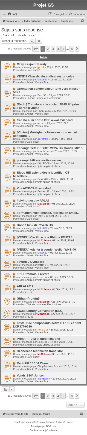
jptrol (41, 67)
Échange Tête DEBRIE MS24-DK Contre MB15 (50, 148)
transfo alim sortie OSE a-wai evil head (45, 120)
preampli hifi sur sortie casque (39, 160)
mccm (41, 123)
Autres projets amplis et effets (43, 166)
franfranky (44, 378)
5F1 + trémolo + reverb (33, 274)
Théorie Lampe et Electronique (43, 98)
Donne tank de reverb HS (35, 225)
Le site (30, 292)
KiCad (29, 316)
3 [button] (53, 49)
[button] (35, 49)
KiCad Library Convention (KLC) (40, 310)
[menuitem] (12, 14)
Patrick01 (43, 179)
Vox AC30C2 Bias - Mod (34, 188)
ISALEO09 (43, 163)
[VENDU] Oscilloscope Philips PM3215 (44, 237)
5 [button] (63, 49)
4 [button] (58, 49)
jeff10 (41, 264)
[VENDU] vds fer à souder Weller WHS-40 (46, 249)
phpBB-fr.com (49, 426)
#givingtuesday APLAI (33, 200)
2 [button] (48, 49)
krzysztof (42, 277)
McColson (44, 203)
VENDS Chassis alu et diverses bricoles (45, 76)
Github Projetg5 (28, 298)
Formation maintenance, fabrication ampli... (48, 212)
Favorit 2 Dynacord (30, 261)
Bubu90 (42, 95)
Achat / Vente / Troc (37, 82)
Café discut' (33, 70)
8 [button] (71, 49)
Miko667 (42, 79)
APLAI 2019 (25, 286)
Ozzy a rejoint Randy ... (33, 64)
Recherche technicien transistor (40, 351)
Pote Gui (43, 329)
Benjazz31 (43, 191)
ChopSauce (44, 111)
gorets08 (43, 139)
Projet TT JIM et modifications (38, 338)
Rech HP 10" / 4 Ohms (33, 363)
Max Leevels (45, 151)
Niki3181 (42, 341)
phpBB (32, 422)
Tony (40, 215)
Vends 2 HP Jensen (31, 375)
